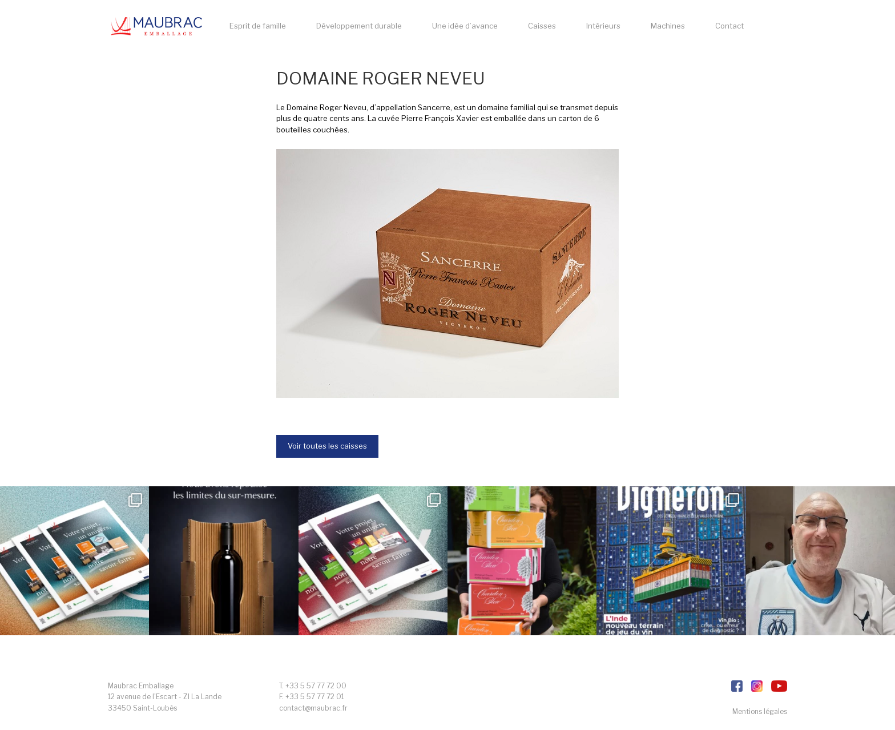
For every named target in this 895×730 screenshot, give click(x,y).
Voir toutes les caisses (327, 445)
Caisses (542, 25)
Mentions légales (759, 711)
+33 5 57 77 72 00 (315, 685)
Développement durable (359, 25)
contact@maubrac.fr (313, 708)
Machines (668, 25)
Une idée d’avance (465, 25)
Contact (729, 25)
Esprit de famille (257, 25)
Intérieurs (603, 25)
